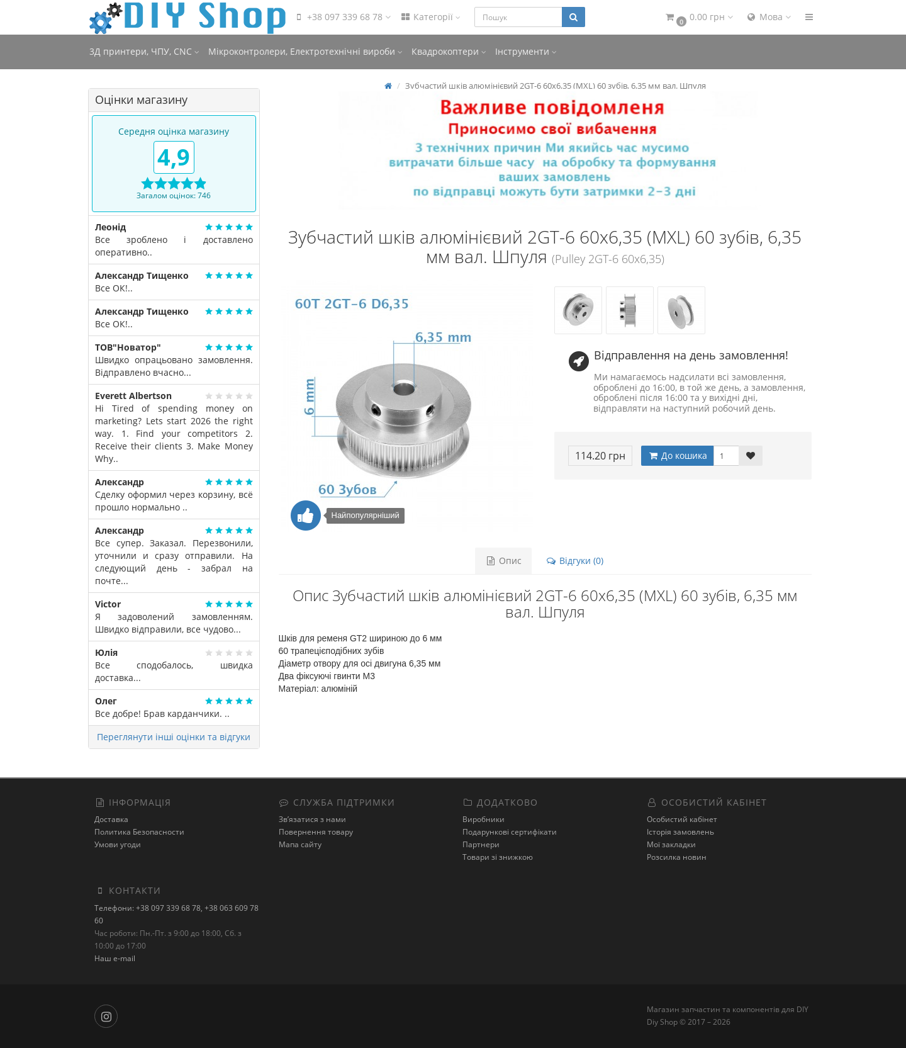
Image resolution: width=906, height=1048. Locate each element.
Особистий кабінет (682, 819)
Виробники (483, 819)
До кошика (677, 455)
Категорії (430, 17)
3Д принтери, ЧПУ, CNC (144, 51)
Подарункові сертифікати (509, 831)
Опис (503, 560)
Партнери (481, 844)
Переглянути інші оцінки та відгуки (173, 737)
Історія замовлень (680, 831)
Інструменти (526, 51)
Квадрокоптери (448, 51)
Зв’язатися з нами (312, 819)
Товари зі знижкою (497, 857)
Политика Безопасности (139, 831)
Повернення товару (316, 831)
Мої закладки (671, 844)
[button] (698, 17)
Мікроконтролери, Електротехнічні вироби (305, 51)
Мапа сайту (300, 844)
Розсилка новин (677, 857)
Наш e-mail (114, 958)
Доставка (111, 819)
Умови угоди (117, 844)
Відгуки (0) (574, 560)
